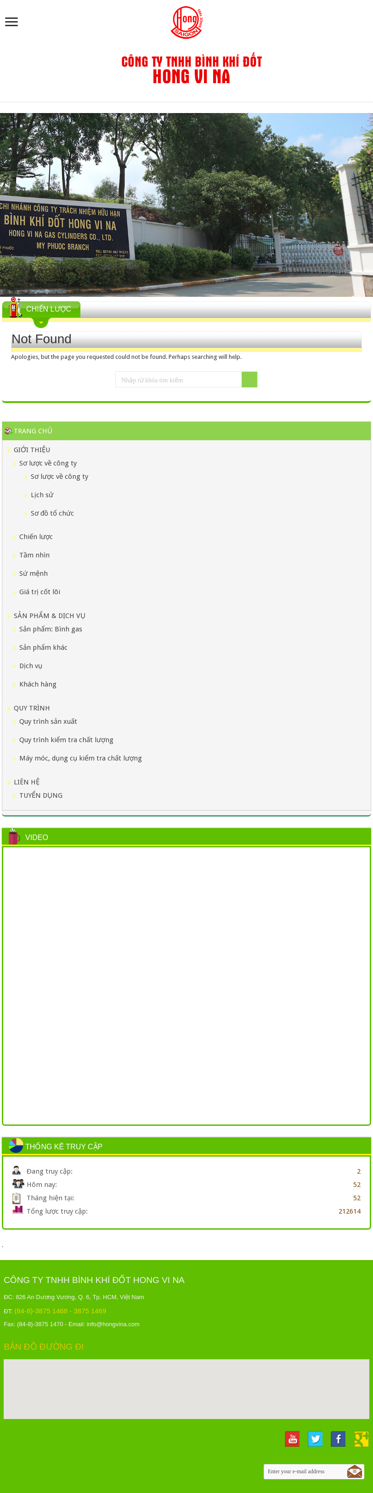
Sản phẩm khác (43, 647)
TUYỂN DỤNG (40, 795)
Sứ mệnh (33, 573)
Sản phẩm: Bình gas (50, 629)
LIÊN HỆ (27, 782)
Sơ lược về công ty (48, 463)
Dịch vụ (30, 666)
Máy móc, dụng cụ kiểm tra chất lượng (80, 758)
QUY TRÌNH (32, 708)
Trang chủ (33, 431)
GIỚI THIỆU (32, 450)
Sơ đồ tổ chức (52, 513)
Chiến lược (36, 537)
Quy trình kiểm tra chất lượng (66, 740)
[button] (186, 1380)
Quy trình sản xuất (48, 721)
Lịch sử (42, 495)
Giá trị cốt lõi (39, 592)
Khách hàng (38, 684)
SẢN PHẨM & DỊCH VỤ (49, 616)
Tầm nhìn (34, 555)
